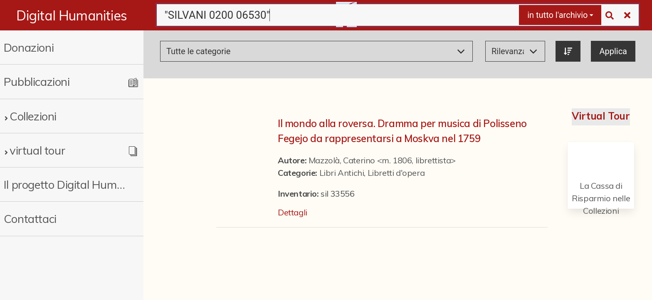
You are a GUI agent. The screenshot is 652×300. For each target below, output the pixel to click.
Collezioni (33, 116)
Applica (613, 51)
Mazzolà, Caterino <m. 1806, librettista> (382, 160)
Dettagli (292, 212)
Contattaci (30, 218)
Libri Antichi (341, 173)
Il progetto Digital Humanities (65, 184)
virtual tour (37, 150)
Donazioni (29, 47)
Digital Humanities (71, 15)
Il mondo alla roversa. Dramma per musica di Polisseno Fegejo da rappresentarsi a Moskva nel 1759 (402, 131)
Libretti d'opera (396, 173)
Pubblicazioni (37, 81)
